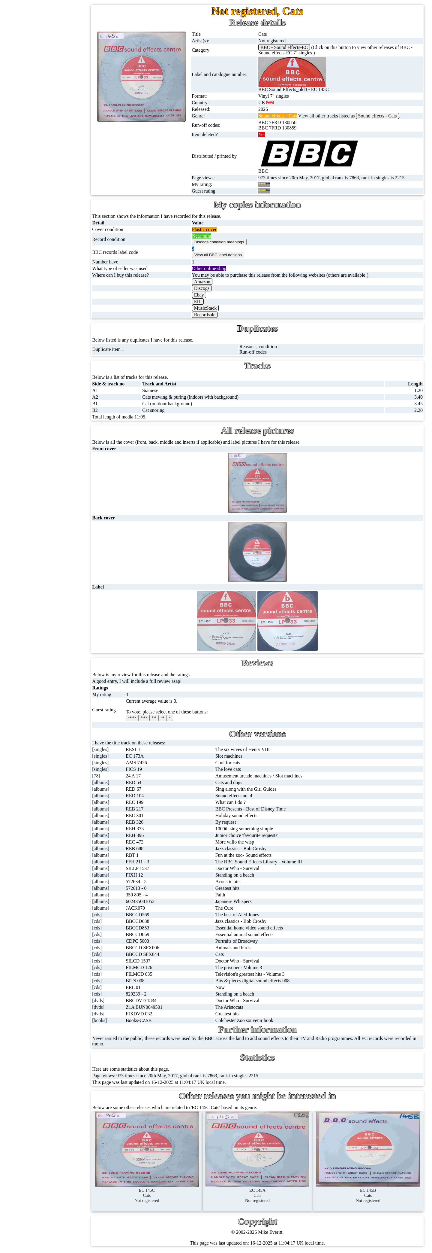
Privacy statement (63, 581)
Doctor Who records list (67, 429)
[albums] (113, 782)
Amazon (211, 281)
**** (156, 718)
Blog (50, 552)
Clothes (39, 309)
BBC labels (55, 371)
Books (38, 294)
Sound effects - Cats (383, 115)
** (174, 718)
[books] (112, 1020)
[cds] (110, 914)
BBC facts (54, 414)
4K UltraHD (44, 236)
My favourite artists (65, 480)
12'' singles (42, 63)
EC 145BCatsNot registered (370, 1193)
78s (35, 107)
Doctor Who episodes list (68, 443)
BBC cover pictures (63, 385)
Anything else (45, 323)
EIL (207, 301)
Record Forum (60, 509)
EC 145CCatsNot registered (158, 1193)
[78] (109, 775)
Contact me (57, 537)
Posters (39, 265)
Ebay (208, 294)
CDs (36, 179)
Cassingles (42, 78)
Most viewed (58, 523)
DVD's (38, 208)
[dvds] (111, 1000)
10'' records (43, 121)
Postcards (41, 251)
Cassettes (41, 164)
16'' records (43, 135)
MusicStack (214, 308)
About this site (60, 494)
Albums (39, 150)
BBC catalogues (59, 400)
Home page (43, 35)
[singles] (113, 749)
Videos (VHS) (45, 193)
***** (144, 718)
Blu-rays (40, 222)
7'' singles (41, 49)
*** (166, 718)
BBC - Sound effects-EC (290, 47)
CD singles (42, 92)
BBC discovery (58, 357)
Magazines (42, 280)
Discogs (211, 288)
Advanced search (62, 566)
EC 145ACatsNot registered (264, 1193)
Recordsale (213, 314)
